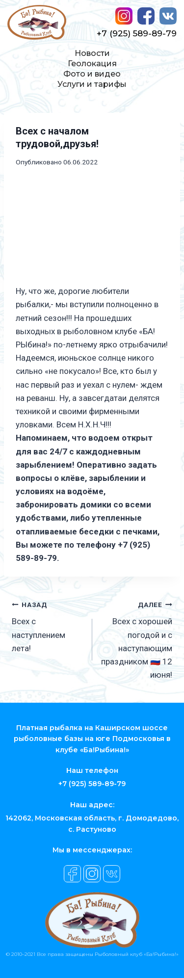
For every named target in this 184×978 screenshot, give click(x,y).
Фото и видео (92, 74)
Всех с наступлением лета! (48, 625)
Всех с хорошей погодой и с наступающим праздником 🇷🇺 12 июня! (137, 639)
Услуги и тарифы (92, 84)
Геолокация (92, 63)
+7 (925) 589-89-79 (137, 33)
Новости (92, 53)
